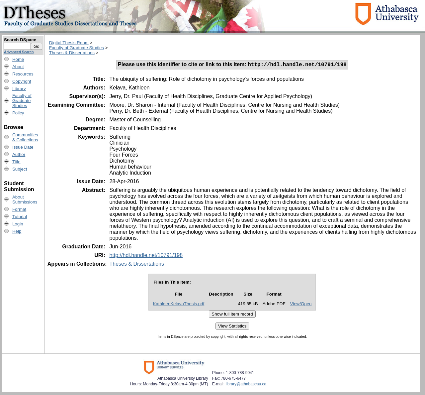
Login (17, 223)
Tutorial (19, 216)
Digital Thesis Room (69, 42)
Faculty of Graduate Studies (76, 47)
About (18, 66)
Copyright (21, 81)
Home (18, 59)
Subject (19, 169)
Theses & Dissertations (72, 52)
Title (16, 161)
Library (19, 88)
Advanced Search (19, 52)
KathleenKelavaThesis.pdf (178, 304)
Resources (23, 73)
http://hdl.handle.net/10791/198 (146, 256)
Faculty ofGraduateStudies (22, 100)
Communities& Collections (25, 137)
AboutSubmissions (25, 199)
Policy (18, 112)
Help (16, 231)
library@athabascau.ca (245, 385)
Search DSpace (20, 39)
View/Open (301, 304)
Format (19, 209)
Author (18, 154)
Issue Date (23, 147)
